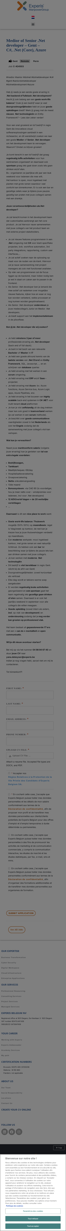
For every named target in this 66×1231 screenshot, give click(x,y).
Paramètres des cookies (33, 1211)
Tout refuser (33, 1219)
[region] (33, 1192)
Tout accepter (33, 1226)
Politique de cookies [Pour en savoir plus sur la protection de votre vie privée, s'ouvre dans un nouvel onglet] (14, 1206)
